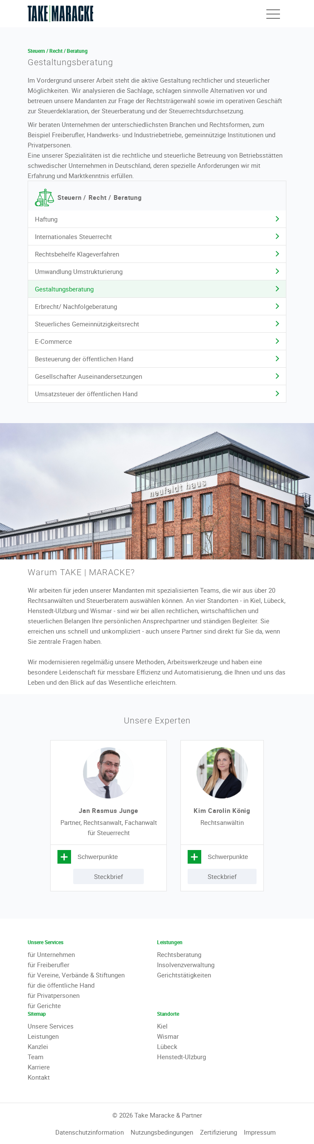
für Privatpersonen (54, 995)
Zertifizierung (218, 1132)
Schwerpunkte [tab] (97, 856)
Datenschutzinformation (89, 1132)
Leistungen (43, 1036)
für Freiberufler (48, 964)
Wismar (168, 1036)
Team (35, 1056)
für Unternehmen (51, 954)
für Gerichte (44, 1005)
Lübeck (167, 1046)
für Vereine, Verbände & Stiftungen (76, 975)
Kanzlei (38, 1046)
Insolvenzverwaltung (185, 964)
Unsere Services (51, 1026)
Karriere (39, 1067)
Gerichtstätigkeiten (184, 975)
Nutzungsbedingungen (162, 1132)
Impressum (260, 1132)
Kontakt (39, 1077)
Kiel (162, 1026)
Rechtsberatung (179, 954)
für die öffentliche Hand (61, 985)
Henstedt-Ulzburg (181, 1056)
